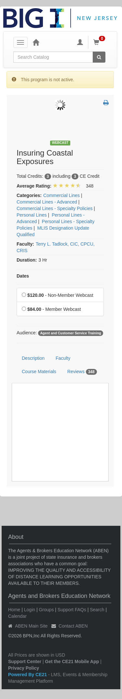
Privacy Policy (23, 668)
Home (14, 609)
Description (33, 358)
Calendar (17, 616)
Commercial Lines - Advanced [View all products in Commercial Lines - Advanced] (47, 202)
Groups (46, 609)
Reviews (82, 372)
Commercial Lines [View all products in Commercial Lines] (61, 195)
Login (29, 609)
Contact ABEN (73, 626)
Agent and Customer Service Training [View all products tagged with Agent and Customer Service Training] (70, 333)
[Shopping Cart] (100, 42)
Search (97, 609)
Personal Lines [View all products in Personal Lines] (32, 215)
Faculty (63, 358)
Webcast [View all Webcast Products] (60, 142)
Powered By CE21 (28, 674)
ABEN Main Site (31, 626)
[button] (106, 103)
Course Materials (39, 371)
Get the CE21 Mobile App (72, 661)
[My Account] (80, 42)
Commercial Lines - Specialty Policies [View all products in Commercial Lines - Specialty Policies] (54, 208)
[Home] (36, 42)
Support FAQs (72, 609)
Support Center (24, 661)
